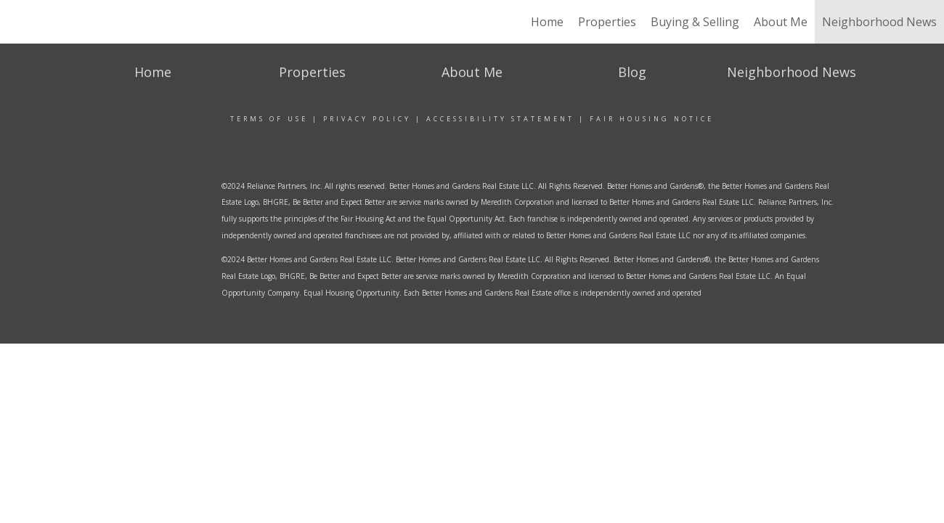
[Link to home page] (78, 22)
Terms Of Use (269, 118)
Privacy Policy (367, 118)
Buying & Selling (695, 22)
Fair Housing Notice (652, 118)
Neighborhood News (879, 22)
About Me (780, 22)
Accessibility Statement (500, 118)
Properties (607, 22)
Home (547, 22)
